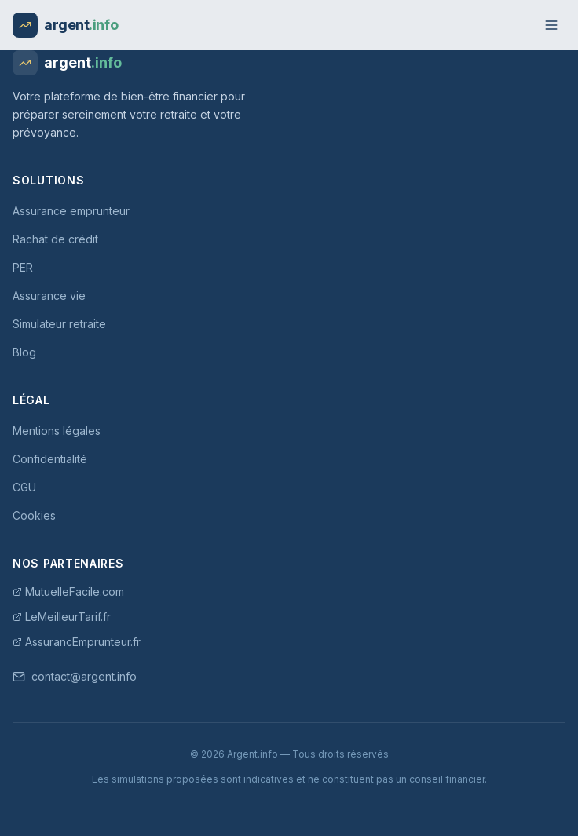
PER (23, 267)
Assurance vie (49, 295)
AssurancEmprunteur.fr (77, 641)
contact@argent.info (75, 676)
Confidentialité (50, 458)
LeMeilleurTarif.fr (62, 616)
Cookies (34, 515)
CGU (24, 487)
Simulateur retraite (59, 323)
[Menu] (551, 25)
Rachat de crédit (55, 239)
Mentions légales (57, 430)
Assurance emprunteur (71, 210)
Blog (24, 352)
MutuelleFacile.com (68, 591)
